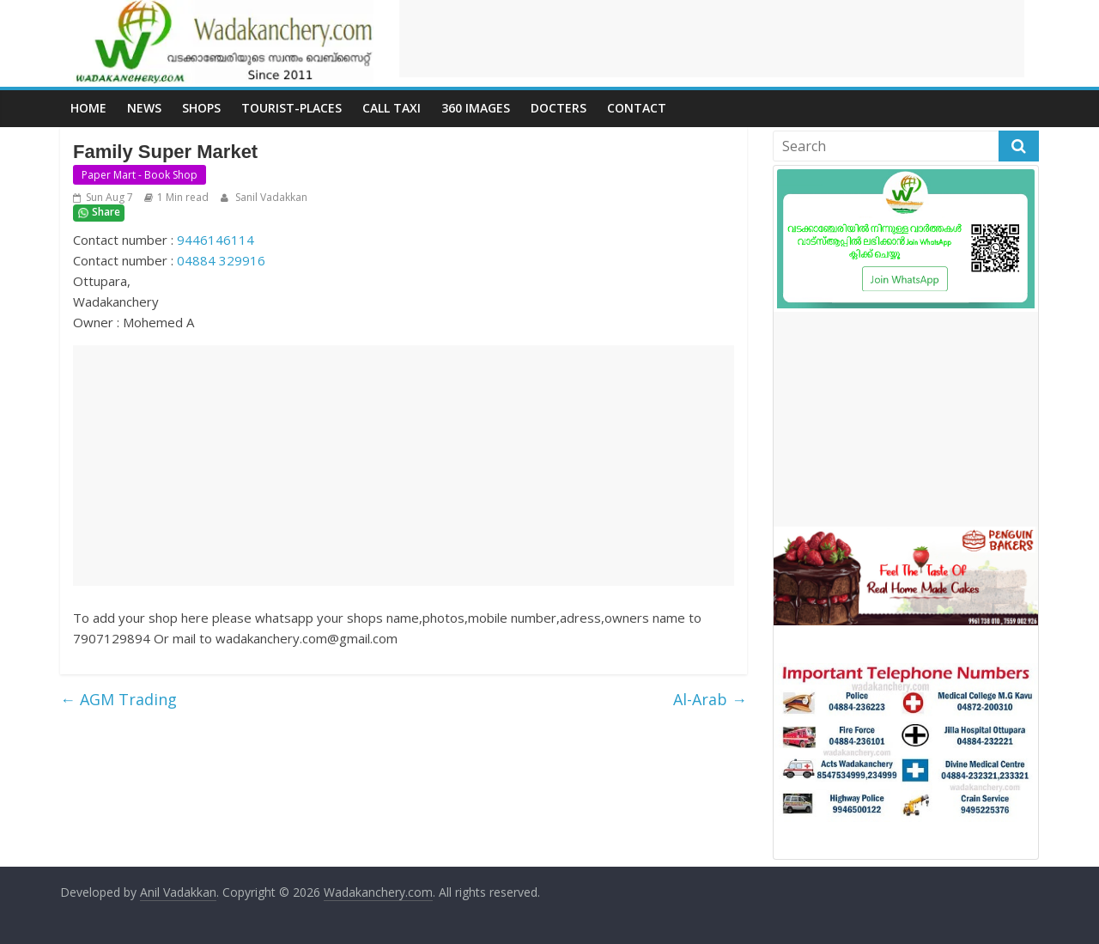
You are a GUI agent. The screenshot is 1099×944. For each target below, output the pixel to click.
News (144, 108)
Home (88, 108)
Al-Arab (710, 699)
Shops (201, 108)
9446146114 (215, 239)
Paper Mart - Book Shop (139, 174)
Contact (636, 108)
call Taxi (391, 108)
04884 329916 (221, 260)
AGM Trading (118, 699)
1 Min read (183, 197)
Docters (558, 108)
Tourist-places (291, 108)
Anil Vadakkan (178, 892)
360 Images (475, 108)
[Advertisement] (711, 38)
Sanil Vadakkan (270, 197)
